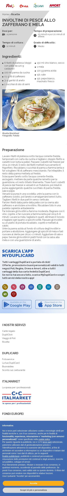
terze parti (47, 442)
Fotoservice (8, 359)
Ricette (5, 342)
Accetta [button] (33, 483)
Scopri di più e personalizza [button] (33, 490)
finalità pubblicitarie (11, 456)
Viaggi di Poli (8, 338)
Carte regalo (8, 331)
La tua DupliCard (11, 363)
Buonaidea (7, 366)
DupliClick (7, 334)
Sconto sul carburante (13, 370)
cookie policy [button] (44, 439)
